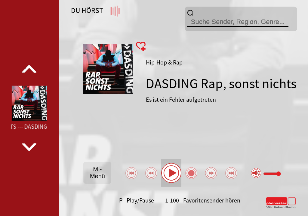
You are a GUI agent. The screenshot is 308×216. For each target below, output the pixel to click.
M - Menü (97, 172)
